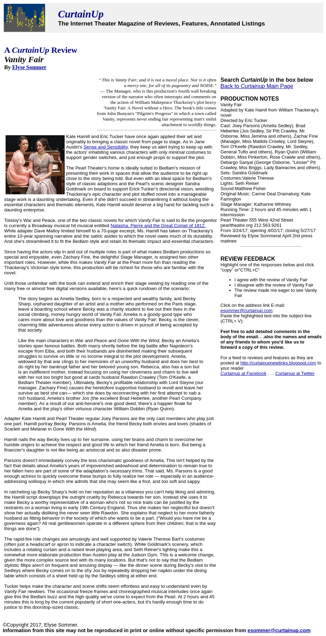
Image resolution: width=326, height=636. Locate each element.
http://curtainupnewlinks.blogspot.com (278, 363)
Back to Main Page (256, 86)
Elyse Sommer (29, 67)
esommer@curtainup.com (246, 310)
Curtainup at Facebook (243, 373)
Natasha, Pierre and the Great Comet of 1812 (158, 225)
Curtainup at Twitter (294, 373)
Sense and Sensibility (106, 147)
